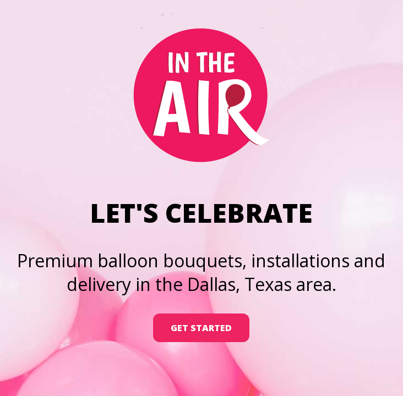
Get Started (201, 328)
